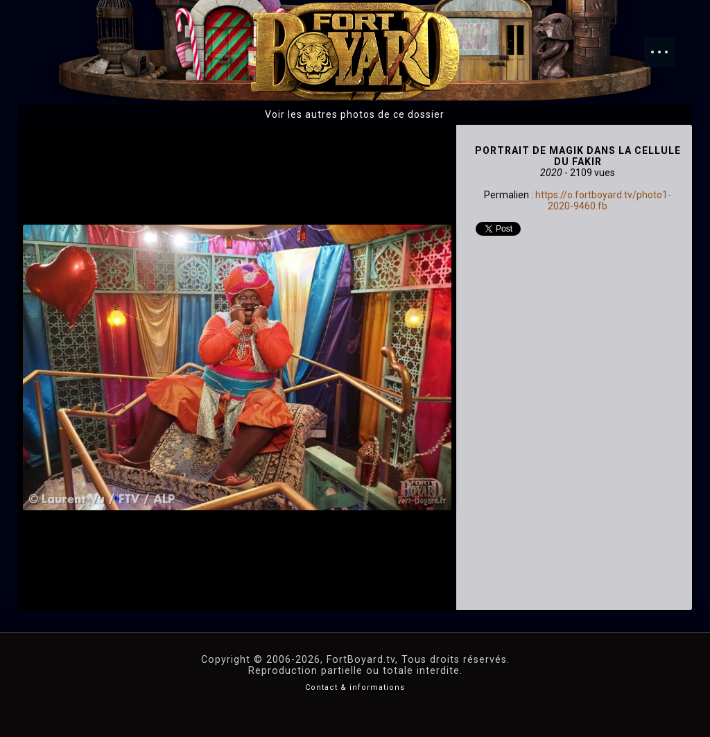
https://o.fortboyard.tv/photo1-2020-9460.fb (603, 200)
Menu (666, 45)
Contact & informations (355, 687)
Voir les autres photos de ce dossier (354, 114)
